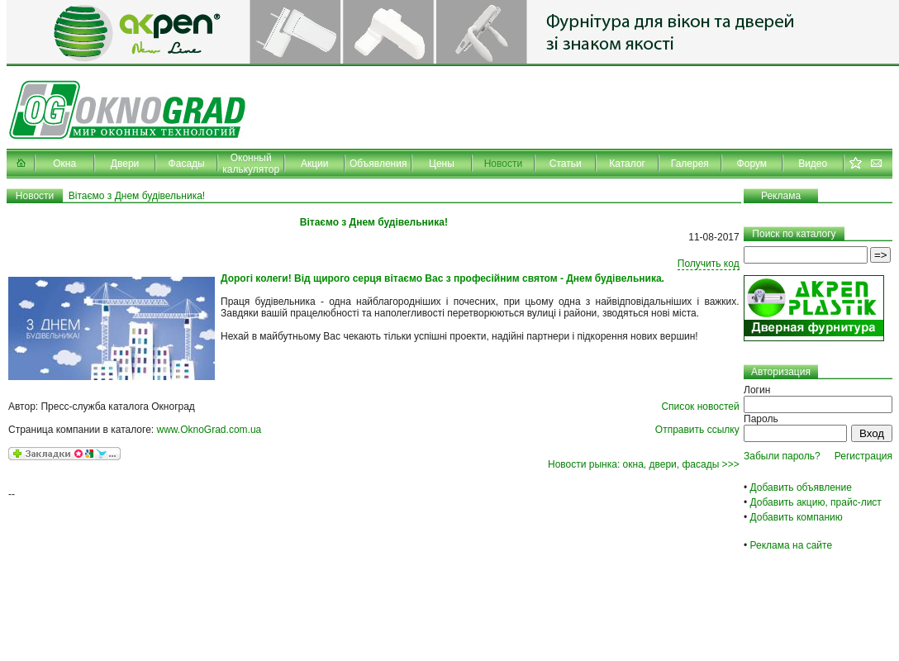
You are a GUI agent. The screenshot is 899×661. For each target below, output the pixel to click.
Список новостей (700, 406)
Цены (441, 163)
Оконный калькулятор (250, 163)
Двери (125, 163)
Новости (503, 163)
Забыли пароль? (782, 456)
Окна (64, 163)
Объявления (378, 163)
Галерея (690, 163)
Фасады (187, 163)
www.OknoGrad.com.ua (209, 429)
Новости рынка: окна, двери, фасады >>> (644, 464)
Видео (812, 163)
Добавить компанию (796, 517)
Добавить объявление (801, 487)
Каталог (627, 163)
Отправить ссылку (697, 429)
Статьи (565, 163)
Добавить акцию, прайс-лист (816, 502)
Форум (752, 163)
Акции (315, 163)
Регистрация (863, 456)
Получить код (709, 263)
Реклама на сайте (791, 545)
